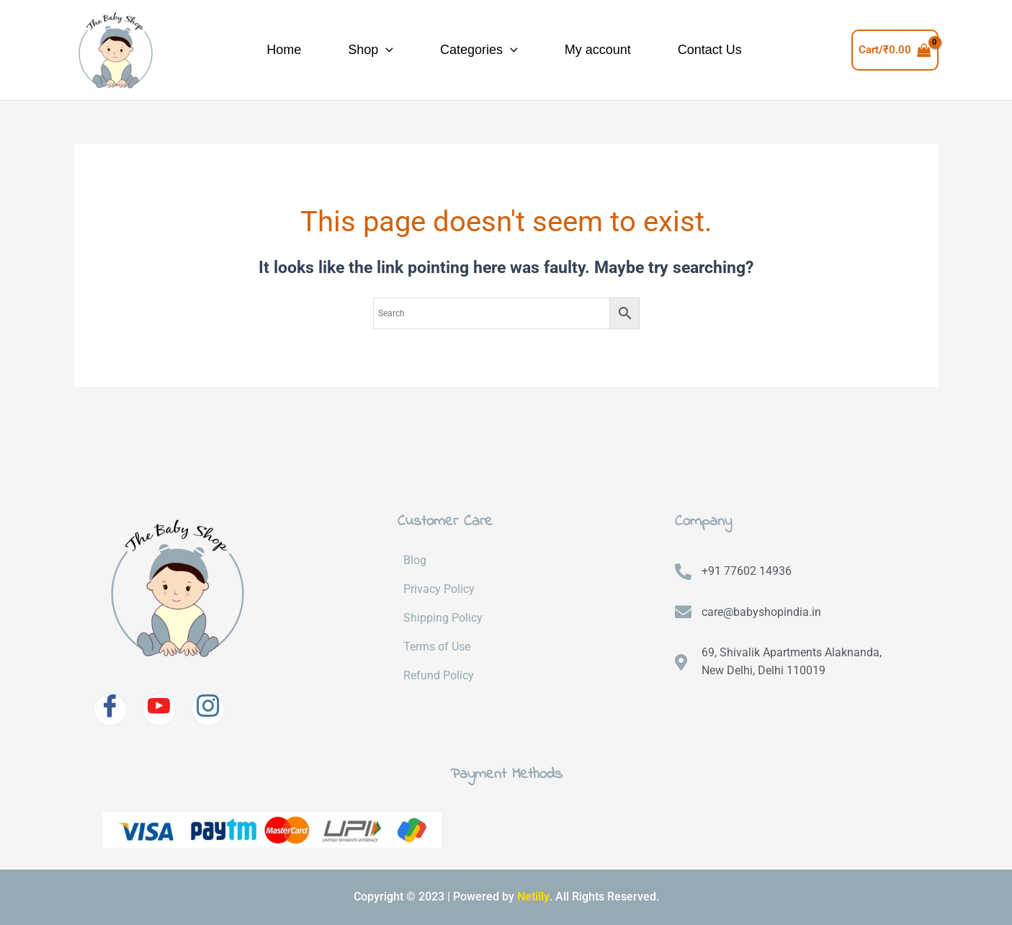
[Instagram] (208, 710)
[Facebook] (110, 710)
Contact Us (744, 50)
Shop (351, 50)
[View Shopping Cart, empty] (895, 50)
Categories (477, 50)
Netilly (533, 896)
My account (614, 50)
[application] (366, 50)
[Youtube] (159, 710)
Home (246, 50)
